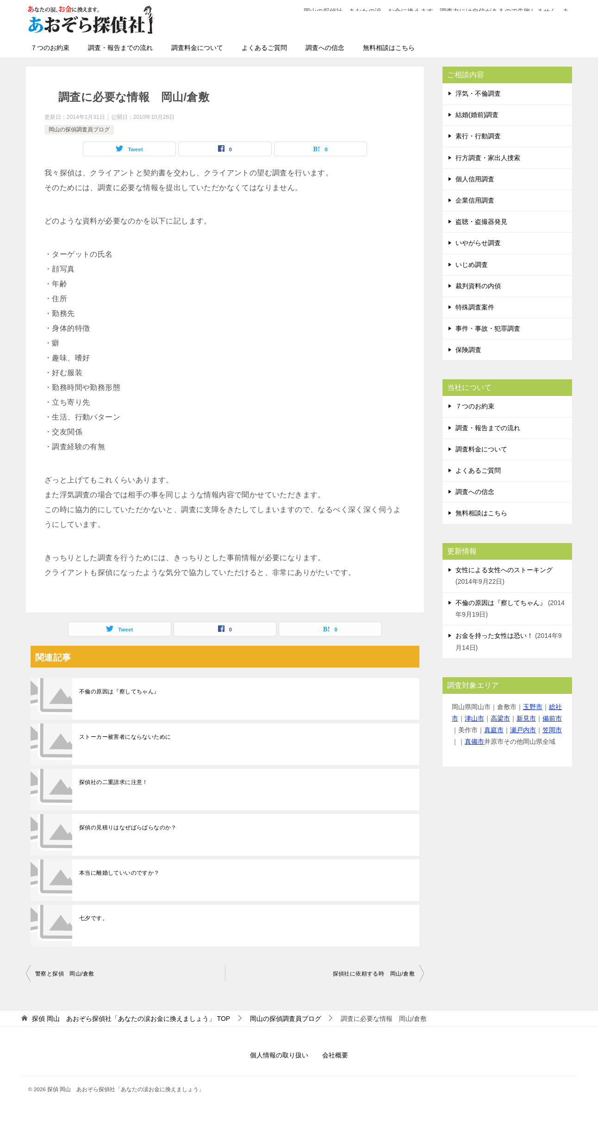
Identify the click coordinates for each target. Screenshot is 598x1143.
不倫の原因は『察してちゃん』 (119, 691)
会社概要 (335, 1055)
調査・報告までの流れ (120, 47)
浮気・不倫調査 (478, 93)
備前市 (552, 718)
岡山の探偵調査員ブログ (79, 129)
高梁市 (500, 718)
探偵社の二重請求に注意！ (113, 782)
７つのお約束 (50, 47)
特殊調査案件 (474, 307)
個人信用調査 (474, 179)
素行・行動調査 (478, 136)
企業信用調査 (474, 200)
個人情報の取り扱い (279, 1055)
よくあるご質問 (264, 47)
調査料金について (197, 47)
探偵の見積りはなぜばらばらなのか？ (128, 827)
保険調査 (468, 349)
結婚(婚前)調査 (476, 114)
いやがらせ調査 (478, 243)
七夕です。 (93, 918)
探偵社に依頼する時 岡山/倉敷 (374, 973)
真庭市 (494, 730)
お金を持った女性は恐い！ (494, 635)
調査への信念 (324, 47)
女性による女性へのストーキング (504, 570)
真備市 (474, 741)
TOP (131, 1018)
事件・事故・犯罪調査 (487, 328)
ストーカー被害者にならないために (125, 737)
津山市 (474, 718)
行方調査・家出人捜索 (487, 157)
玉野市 (532, 707)
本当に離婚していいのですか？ (119, 873)
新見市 (526, 718)
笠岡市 (552, 730)
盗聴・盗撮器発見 (481, 221)
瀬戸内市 (523, 730)
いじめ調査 (471, 264)
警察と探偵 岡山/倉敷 (64, 973)
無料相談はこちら (389, 47)
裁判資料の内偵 (478, 286)
